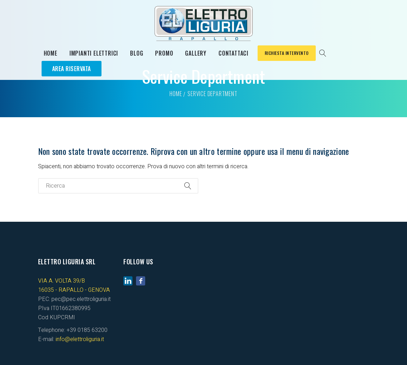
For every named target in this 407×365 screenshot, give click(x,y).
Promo (164, 53)
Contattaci (233, 53)
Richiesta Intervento (287, 53)
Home (50, 53)
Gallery (195, 53)
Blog (136, 53)
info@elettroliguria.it (80, 339)
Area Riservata (71, 68)
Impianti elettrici (93, 53)
